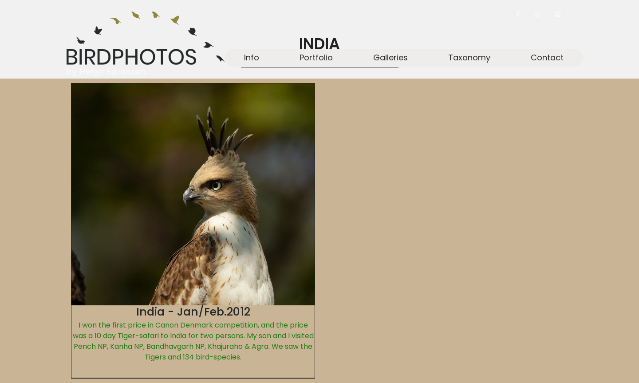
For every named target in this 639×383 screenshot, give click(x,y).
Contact (547, 57)
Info (251, 57)
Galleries (390, 57)
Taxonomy (469, 57)
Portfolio (316, 57)
